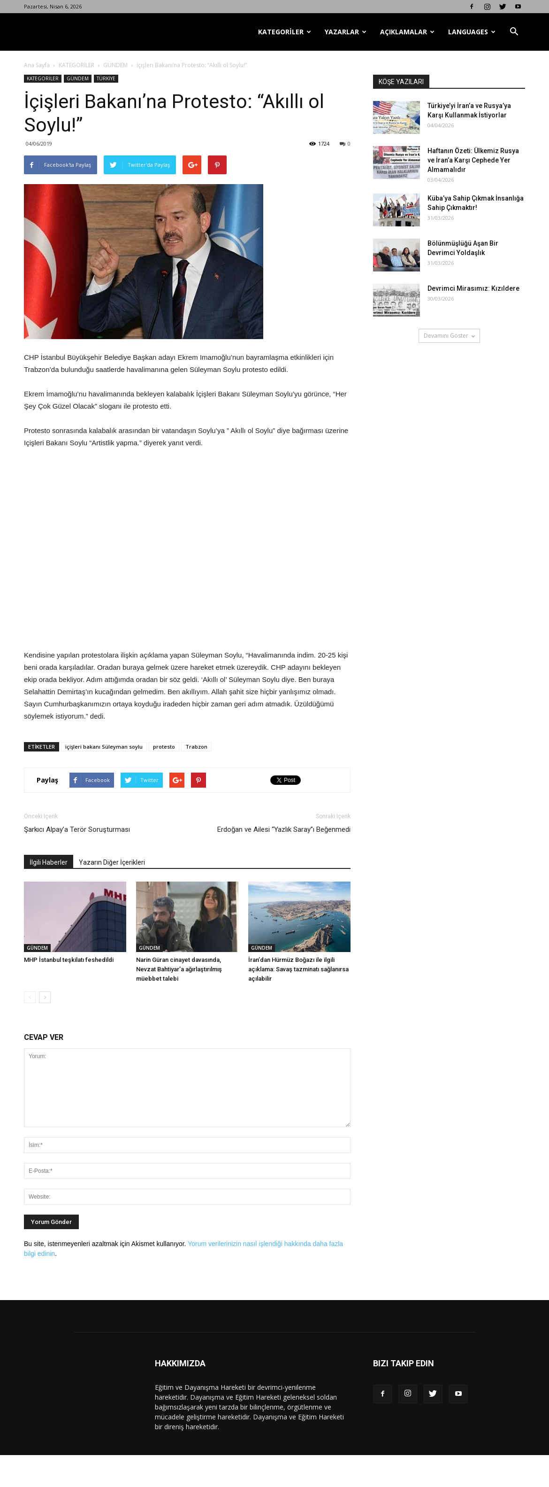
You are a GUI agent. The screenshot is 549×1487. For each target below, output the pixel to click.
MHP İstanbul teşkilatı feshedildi (69, 959)
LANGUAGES (472, 31)
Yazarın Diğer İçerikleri (112, 862)
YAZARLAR (345, 31)
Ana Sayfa (37, 65)
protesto (164, 746)
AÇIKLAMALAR (407, 31)
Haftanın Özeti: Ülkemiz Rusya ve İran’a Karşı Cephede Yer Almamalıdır (473, 160)
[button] (514, 32)
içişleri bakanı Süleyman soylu (104, 746)
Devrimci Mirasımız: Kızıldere (473, 288)
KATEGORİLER (284, 31)
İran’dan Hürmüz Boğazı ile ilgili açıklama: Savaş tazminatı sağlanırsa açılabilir (298, 969)
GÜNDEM (115, 65)
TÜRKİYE (106, 78)
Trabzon (196, 746)
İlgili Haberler (49, 862)
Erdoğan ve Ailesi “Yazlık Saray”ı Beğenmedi (284, 829)
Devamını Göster (449, 336)
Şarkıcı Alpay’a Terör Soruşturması (77, 829)
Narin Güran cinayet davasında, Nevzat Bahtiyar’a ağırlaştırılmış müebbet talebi (179, 969)
